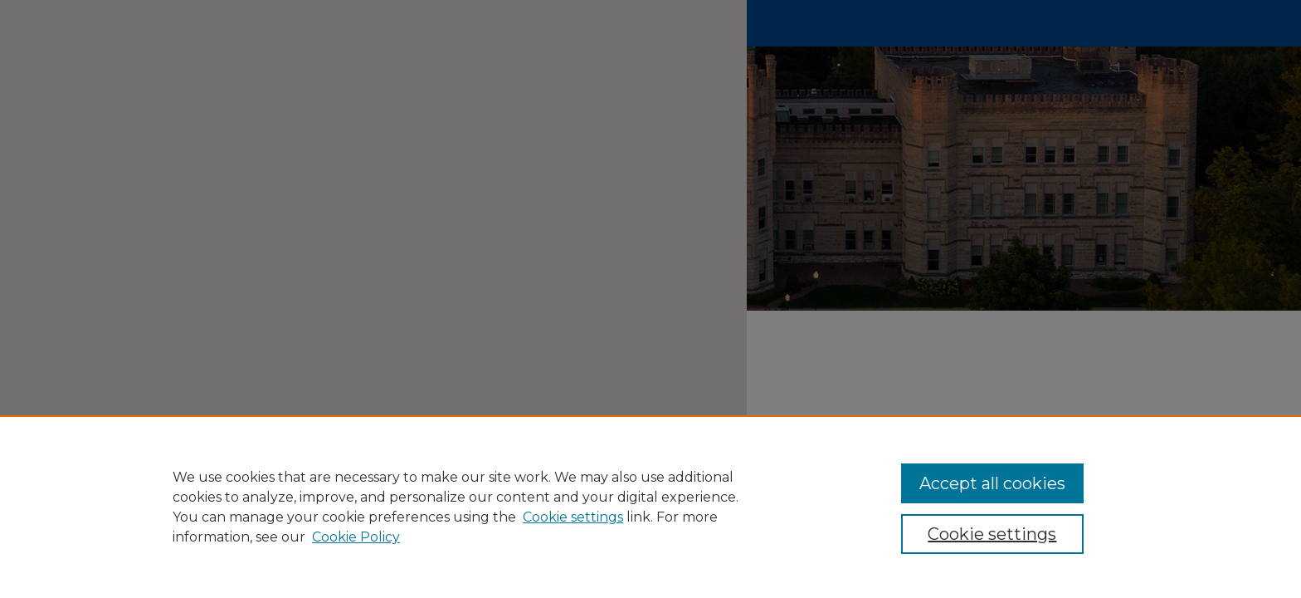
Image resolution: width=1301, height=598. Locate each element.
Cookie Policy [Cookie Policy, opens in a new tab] (356, 537)
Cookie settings (573, 517)
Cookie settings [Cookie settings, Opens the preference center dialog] (992, 534)
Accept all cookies (992, 483)
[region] (650, 506)
